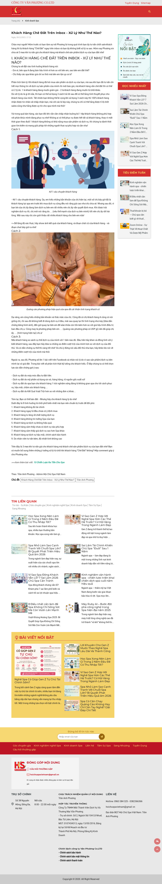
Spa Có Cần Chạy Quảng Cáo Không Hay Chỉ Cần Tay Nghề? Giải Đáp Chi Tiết (95, 706)
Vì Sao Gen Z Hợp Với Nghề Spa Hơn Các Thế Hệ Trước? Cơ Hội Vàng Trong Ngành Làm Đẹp (96, 521)
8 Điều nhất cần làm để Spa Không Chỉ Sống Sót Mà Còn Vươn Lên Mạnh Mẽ (44, 609)
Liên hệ (89, 745)
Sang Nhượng (19, 508)
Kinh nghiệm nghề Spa (58, 505)
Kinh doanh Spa (32, 21)
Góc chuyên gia (37, 505)
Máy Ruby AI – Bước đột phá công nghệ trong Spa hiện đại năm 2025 (96, 607)
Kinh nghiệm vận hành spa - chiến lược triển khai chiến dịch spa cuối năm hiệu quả (97, 579)
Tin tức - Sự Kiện (20, 505)
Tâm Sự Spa (94, 505)
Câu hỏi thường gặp (24, 749)
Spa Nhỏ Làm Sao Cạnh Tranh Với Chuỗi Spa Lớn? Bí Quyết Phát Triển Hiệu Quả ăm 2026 (44, 550)
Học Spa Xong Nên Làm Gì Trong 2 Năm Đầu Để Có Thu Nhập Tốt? (43, 519)
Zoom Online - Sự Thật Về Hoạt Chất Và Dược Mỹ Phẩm (139, 229)
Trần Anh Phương (85, 480)
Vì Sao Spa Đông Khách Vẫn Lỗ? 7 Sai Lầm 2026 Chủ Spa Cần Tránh (43, 577)
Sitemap (146, 3)
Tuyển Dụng (132, 3)
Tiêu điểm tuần (134, 172)
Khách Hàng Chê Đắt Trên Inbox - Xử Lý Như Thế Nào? (47, 480)
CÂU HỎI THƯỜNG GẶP (41, 769)
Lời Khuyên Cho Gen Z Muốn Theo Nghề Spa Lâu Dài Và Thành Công (95, 648)
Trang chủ (15, 21)
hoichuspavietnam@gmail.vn (44, 774)
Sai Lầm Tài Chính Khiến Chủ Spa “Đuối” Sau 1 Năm (97, 548)
